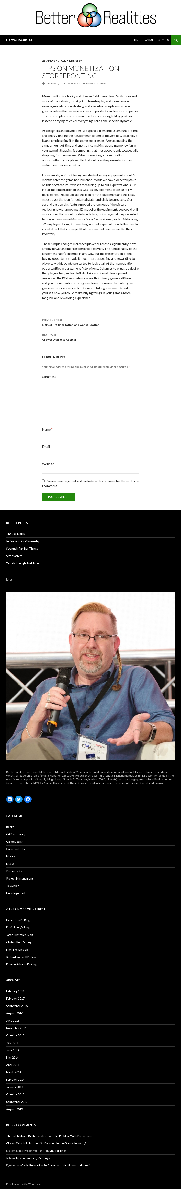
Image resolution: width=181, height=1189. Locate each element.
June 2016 (12, 1020)
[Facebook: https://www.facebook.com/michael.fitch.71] (28, 799)
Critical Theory (15, 834)
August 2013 (14, 1109)
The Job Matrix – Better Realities (27, 1136)
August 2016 (14, 1013)
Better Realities (19, 40)
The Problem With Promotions (72, 1136)
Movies (10, 856)
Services (163, 40)
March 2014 (13, 1072)
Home (136, 40)
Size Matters (14, 556)
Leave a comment (97, 83)
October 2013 (15, 1094)
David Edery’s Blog (18, 927)
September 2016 (17, 1006)
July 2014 (12, 1042)
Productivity (14, 871)
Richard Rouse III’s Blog (21, 957)
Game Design (50, 61)
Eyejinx (75, 83)
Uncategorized (15, 893)
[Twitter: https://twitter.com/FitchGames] (19, 799)
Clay (9, 1143)
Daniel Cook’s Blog (18, 920)
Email (47, 446)
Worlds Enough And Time (22, 563)
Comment (49, 377)
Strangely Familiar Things (22, 548)
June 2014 (12, 1050)
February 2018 (15, 991)
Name (47, 429)
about (149, 40)
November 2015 (16, 1028)
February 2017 (15, 998)
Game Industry (71, 61)
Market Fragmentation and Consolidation (90, 321)
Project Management (19, 878)
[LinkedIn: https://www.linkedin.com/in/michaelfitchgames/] (10, 799)
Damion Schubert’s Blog (21, 964)
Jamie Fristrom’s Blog (19, 934)
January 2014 (14, 1087)
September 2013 (17, 1101)
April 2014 (12, 1065)
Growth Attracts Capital (90, 336)
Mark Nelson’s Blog (18, 949)
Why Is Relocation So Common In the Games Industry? (51, 1143)
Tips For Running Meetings (32, 1158)
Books (10, 827)
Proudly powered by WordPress (23, 1184)
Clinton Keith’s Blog (19, 942)
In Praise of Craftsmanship (23, 541)
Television (12, 885)
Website (48, 464)
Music (10, 863)
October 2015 (15, 1035)
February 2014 (15, 1079)
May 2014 (12, 1057)
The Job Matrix (15, 533)
